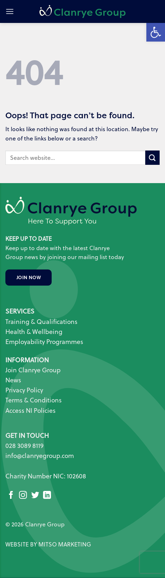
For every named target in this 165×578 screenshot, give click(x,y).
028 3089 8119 (24, 445)
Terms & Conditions (33, 400)
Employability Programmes (44, 341)
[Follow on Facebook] (11, 495)
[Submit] (152, 157)
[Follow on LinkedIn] (47, 495)
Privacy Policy (24, 390)
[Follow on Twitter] (35, 495)
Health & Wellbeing (33, 331)
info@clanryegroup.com (39, 455)
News (13, 380)
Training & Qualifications (41, 321)
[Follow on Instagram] (23, 495)
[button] (9, 11)
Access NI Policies (31, 410)
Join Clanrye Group (33, 370)
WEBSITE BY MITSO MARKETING (48, 544)
